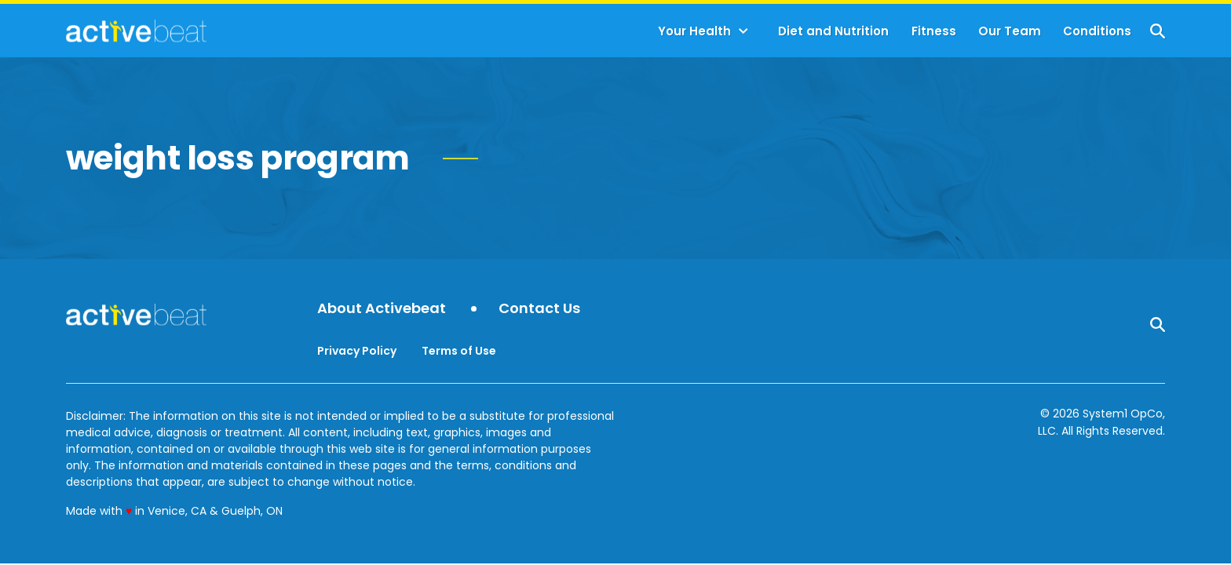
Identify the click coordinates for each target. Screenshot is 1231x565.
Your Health (694, 31)
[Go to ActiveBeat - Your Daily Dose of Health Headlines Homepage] (136, 31)
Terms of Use (459, 351)
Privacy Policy (356, 351)
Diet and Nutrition (833, 31)
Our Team (1009, 31)
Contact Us (539, 309)
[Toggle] (743, 31)
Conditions (1097, 31)
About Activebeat (381, 309)
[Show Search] (1157, 31)
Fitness (933, 31)
